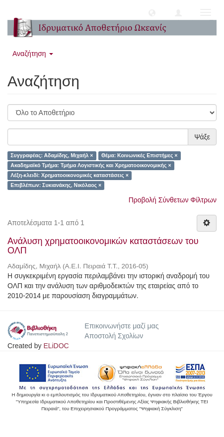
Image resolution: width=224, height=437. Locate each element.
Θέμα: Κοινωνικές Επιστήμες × (139, 156)
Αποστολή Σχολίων (113, 336)
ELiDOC (56, 346)
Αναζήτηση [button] (32, 54)
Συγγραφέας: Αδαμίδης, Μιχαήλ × (51, 156)
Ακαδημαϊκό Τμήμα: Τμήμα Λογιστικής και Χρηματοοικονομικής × (90, 166)
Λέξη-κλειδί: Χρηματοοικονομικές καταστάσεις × (69, 176)
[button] (152, 12)
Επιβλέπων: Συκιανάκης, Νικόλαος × (55, 185)
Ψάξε (202, 137)
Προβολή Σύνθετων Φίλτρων (173, 200)
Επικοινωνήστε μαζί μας (121, 326)
